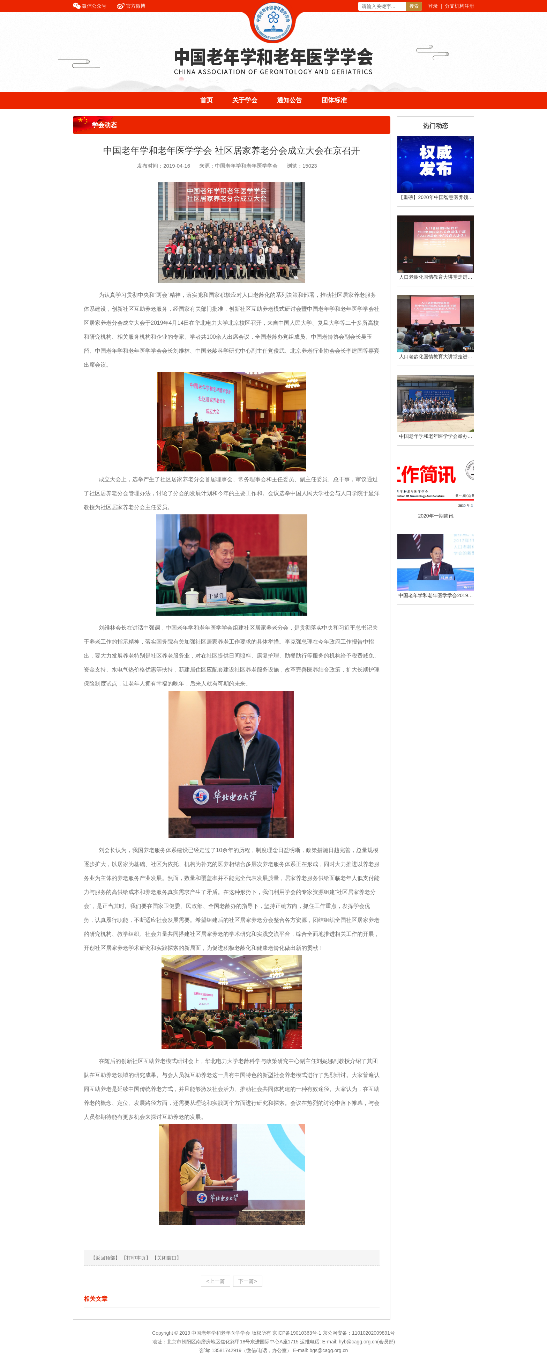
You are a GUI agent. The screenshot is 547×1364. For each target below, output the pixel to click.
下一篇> (247, 1281)
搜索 (414, 6)
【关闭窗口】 (166, 1258)
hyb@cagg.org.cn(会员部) (367, 1341)
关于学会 (244, 100)
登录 (433, 6)
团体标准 (334, 100)
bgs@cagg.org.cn (328, 1350)
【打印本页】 (136, 1258)
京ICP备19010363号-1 (297, 1333)
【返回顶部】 (105, 1258)
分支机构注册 (459, 6)
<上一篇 (215, 1281)
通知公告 (289, 100)
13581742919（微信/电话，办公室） (251, 1350)
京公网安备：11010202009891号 (359, 1333)
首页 (206, 100)
